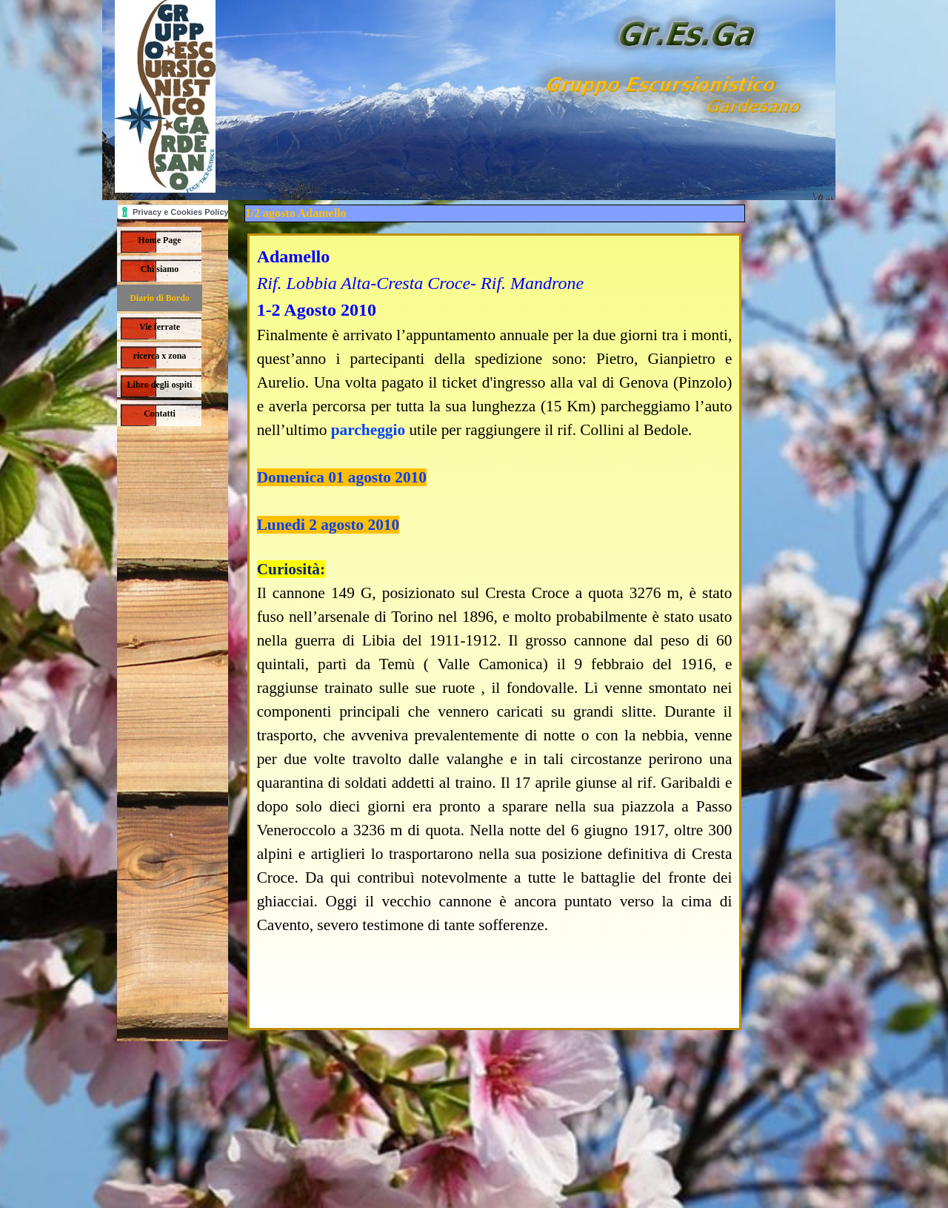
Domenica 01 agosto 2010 (342, 477)
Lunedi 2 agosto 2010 (328, 525)
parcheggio (368, 430)
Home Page (159, 240)
